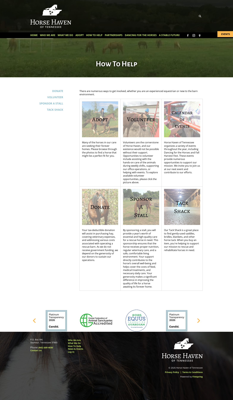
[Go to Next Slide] (198, 321)
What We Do (65, 35)
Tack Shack (55, 110)
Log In (71, 351)
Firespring (197, 376)
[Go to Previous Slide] (34, 321)
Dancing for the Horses (141, 35)
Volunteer (55, 97)
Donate (57, 91)
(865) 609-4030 (45, 347)
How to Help (74, 346)
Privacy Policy (172, 372)
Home (34, 35)
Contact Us (36, 350)
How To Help (94, 35)
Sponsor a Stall (51, 103)
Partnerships (113, 35)
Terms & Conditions (192, 372)
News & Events (75, 348)
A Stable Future (169, 35)
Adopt (79, 35)
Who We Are (47, 35)
